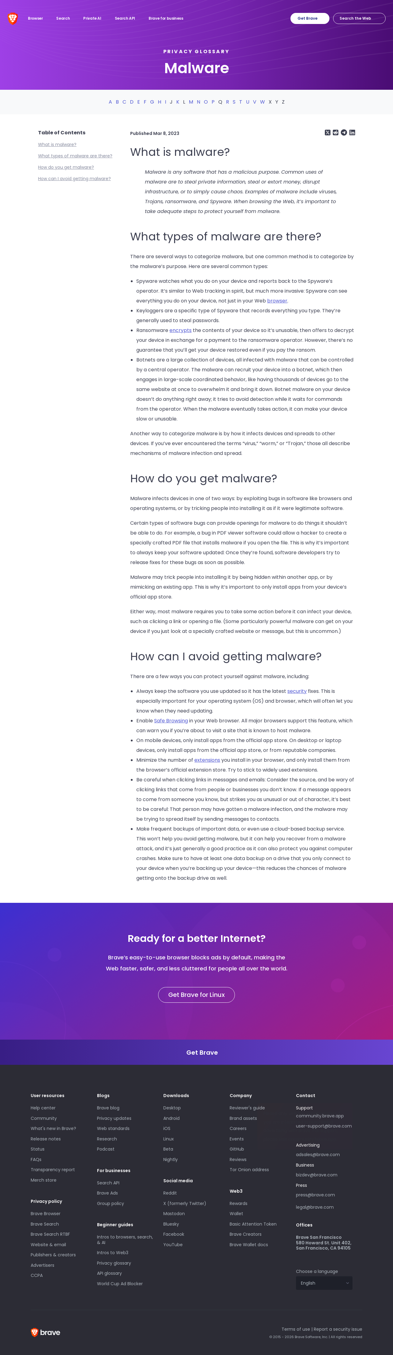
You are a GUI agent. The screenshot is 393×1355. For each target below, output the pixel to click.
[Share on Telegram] (343, 132)
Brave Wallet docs (249, 1245)
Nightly (170, 1159)
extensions (207, 760)
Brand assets (243, 1118)
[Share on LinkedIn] (351, 132)
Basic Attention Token (253, 1224)
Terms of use (296, 1329)
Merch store (43, 1180)
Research (107, 1139)
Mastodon (174, 1214)
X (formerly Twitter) (184, 1203)
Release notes (46, 1139)
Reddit (170, 1193)
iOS (166, 1128)
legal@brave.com (315, 1207)
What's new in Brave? (53, 1128)
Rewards (238, 1203)
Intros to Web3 (112, 1253)
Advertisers (42, 1265)
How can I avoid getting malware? (74, 179)
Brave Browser (45, 1214)
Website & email (48, 1245)
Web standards (113, 1128)
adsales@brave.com (324, 1154)
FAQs (36, 1159)
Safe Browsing (171, 720)
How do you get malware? (66, 167)
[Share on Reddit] (335, 132)
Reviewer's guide (247, 1108)
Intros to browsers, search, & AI (125, 1240)
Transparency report (53, 1170)
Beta (168, 1149)
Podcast (106, 1149)
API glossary (109, 1273)
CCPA (37, 1275)
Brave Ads (107, 1193)
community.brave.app (320, 1116)
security (297, 691)
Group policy (110, 1203)
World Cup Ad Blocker (120, 1284)
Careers (238, 1128)
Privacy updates (114, 1118)
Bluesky (171, 1224)
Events (237, 1139)
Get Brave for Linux (196, 994)
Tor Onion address (249, 1170)
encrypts (180, 330)
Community (44, 1118)
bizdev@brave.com (316, 1175)
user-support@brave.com (324, 1126)
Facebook (173, 1234)
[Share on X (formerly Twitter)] (327, 132)
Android (171, 1118)
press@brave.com (315, 1195)
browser (277, 300)
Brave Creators (246, 1234)
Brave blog (108, 1108)
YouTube (173, 1245)
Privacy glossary (196, 51)
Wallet (236, 1214)
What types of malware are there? (75, 156)
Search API (108, 1183)
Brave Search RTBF (50, 1234)
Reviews (238, 1159)
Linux (168, 1139)
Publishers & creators (53, 1255)
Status (38, 1149)
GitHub (237, 1149)
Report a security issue (338, 1329)
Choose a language (317, 1271)
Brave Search (45, 1224)
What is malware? (57, 144)
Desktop (172, 1108)
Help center (43, 1108)
